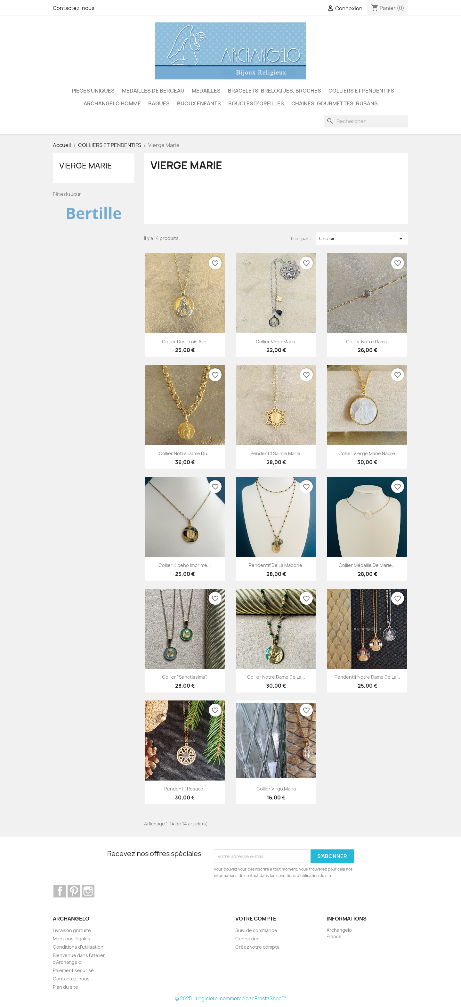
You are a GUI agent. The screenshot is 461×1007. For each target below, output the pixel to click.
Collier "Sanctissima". (184, 677)
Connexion (247, 939)
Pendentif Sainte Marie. (276, 453)
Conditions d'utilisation (78, 947)
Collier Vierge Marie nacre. (367, 453)
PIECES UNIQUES (93, 90)
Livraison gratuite (72, 930)
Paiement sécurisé (73, 970)
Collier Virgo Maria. (276, 342)
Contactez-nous (73, 8)
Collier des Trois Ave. (185, 342)
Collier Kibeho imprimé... (184, 565)
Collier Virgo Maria (276, 789)
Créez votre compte (257, 947)
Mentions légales (71, 939)
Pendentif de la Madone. (276, 565)
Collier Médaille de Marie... (367, 565)
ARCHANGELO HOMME (112, 103)
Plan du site (65, 987)
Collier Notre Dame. (367, 342)
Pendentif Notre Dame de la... (367, 677)
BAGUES (159, 103)
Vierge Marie (85, 165)
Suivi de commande (256, 930)
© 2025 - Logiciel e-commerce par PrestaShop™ (230, 998)
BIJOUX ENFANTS (199, 103)
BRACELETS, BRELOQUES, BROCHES (274, 90)
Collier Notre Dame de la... (276, 677)
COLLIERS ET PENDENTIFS (361, 90)
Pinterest (74, 891)
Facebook (59, 891)
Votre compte (255, 918)
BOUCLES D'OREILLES (256, 103)
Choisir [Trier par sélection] (362, 238)
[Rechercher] (366, 121)
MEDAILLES (206, 90)
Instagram (88, 891)
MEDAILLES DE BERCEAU (153, 90)
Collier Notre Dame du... (185, 453)
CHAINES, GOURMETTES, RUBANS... (337, 103)
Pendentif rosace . (185, 789)
